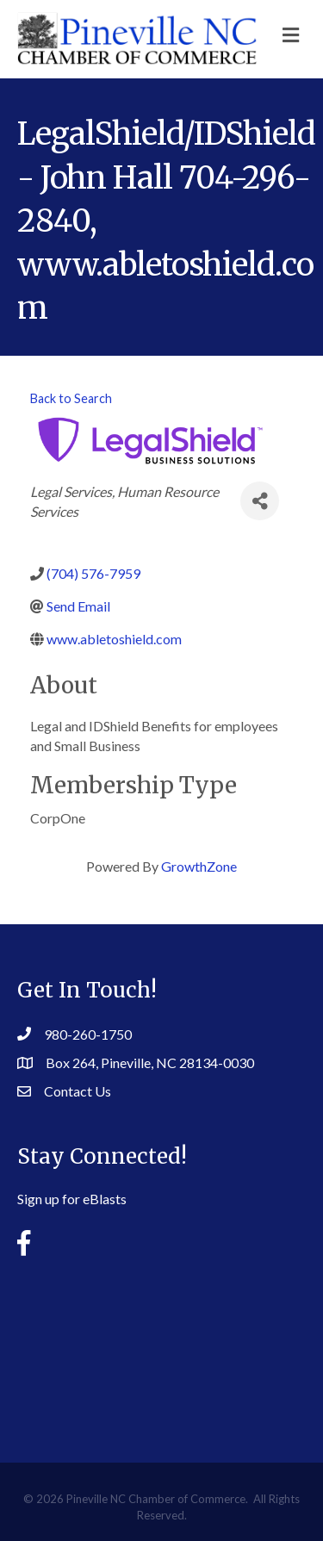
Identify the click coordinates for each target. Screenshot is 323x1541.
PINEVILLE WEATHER (161, 1346)
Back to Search (71, 398)
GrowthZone (199, 866)
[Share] (259, 501)
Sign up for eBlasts (72, 1198)
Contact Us (77, 1091)
